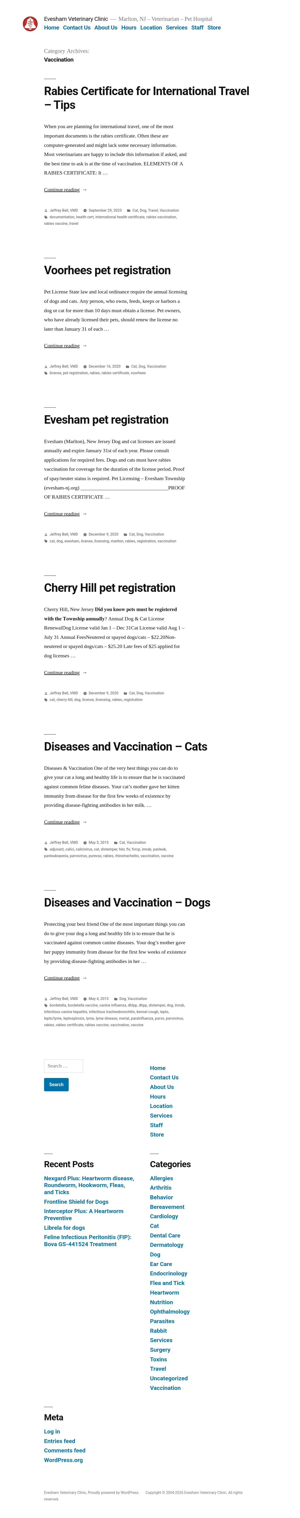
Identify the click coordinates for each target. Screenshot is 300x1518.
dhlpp (132, 1005)
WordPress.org (63, 1460)
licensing (101, 541)
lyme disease (106, 1018)
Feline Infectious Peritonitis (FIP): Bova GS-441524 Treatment (87, 1241)
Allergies (161, 1178)
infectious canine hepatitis (65, 1012)
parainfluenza (142, 1018)
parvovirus (78, 856)
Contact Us (76, 27)
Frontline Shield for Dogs (76, 1201)
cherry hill (64, 699)
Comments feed (65, 1450)
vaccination (167, 541)
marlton (117, 541)
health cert (85, 217)
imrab (146, 849)
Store (214, 27)
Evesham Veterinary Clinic (76, 18)
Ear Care (161, 1264)
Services (177, 27)
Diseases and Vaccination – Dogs (127, 902)
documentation (62, 217)
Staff (197, 27)
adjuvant (57, 849)
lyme (90, 1018)
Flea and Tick (167, 1283)
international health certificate (120, 217)
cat (52, 541)
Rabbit (158, 1330)
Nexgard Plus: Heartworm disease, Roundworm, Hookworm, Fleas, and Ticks (89, 1185)
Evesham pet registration (106, 419)
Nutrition (161, 1302)
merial (124, 1018)
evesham (71, 541)
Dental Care (165, 1235)
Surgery (160, 1349)
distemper (109, 849)
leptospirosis (73, 1018)
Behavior (161, 1197)
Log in (52, 1431)
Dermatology (166, 1244)
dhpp (143, 1005)
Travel (153, 210)
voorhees (138, 373)
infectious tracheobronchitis (112, 1012)
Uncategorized (169, 1378)
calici (69, 849)
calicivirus (84, 849)
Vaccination (169, 210)
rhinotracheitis (127, 856)
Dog (143, 210)
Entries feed (59, 1441)
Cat (135, 210)
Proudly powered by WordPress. (114, 1492)
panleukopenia (56, 856)
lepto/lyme (53, 1018)
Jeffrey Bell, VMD (64, 210)
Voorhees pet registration (107, 270)
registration (146, 541)
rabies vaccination (161, 217)
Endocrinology (168, 1273)
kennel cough (147, 1012)
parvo (159, 1018)
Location (151, 27)
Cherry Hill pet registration (110, 588)
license (55, 373)
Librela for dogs (64, 1227)
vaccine (167, 856)
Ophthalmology (170, 1311)
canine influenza (112, 1005)
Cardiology (164, 1216)
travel (74, 223)
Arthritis (161, 1187)
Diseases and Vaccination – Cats (125, 746)
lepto (164, 1012)
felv (121, 849)
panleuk (159, 849)
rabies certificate (115, 373)
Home (51, 27)
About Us (105, 27)
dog (59, 541)
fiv (128, 849)
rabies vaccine (56, 223)
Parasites (162, 1321)
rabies (95, 373)
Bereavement (167, 1206)
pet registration (75, 373)
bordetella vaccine (83, 1005)
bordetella (58, 1005)
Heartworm (164, 1292)
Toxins (158, 1359)
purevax (95, 856)
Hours (128, 27)
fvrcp (136, 849)
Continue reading (65, 189)
